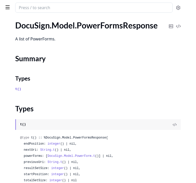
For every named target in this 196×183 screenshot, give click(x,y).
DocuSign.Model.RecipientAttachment (36, 125)
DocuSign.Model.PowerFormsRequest (36, 32)
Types (14, 54)
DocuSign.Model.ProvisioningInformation (36, 90)
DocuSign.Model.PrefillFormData (32, 63)
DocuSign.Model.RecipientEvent (32, 145)
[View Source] (174, 123)
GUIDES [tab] (10, 21)
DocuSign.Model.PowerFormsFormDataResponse (36, 25)
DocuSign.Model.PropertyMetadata (35, 76)
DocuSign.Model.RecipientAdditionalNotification (36, 118)
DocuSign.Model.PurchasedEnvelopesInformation (36, 97)
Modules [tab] (32, 21)
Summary (17, 47)
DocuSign (14, 5)
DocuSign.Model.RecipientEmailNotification (36, 138)
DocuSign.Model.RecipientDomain (34, 131)
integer (130, 148)
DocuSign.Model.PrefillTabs (28, 70)
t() (94, 93)
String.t (123, 155)
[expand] (71, 26)
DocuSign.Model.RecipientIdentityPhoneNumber (36, 173)
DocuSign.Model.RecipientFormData (36, 152)
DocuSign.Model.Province (26, 83)
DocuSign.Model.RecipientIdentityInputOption (36, 166)
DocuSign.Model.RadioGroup (29, 111)
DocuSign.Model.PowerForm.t (147, 161)
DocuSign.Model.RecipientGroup (32, 159)
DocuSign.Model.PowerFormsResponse (36, 39)
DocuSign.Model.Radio (23, 104)
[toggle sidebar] (69, 7)
